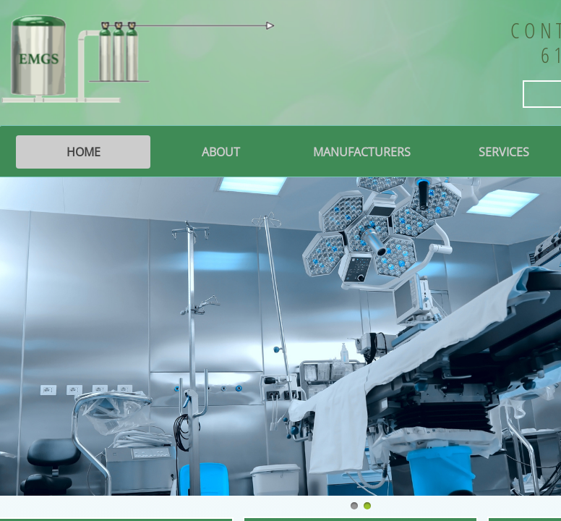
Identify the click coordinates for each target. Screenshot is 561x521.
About (221, 152)
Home (83, 152)
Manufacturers (362, 152)
